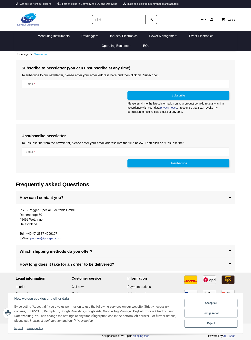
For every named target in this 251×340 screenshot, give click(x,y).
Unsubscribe (178, 163)
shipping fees (141, 335)
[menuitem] (53, 36)
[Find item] (151, 19)
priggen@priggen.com (45, 238)
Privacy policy (35, 328)
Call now (78, 286)
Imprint (18, 328)
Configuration (211, 313)
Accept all (211, 303)
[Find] (119, 19)
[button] (211, 19)
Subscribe (178, 95)
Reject (211, 323)
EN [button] (203, 19)
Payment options (139, 286)
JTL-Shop (229, 335)
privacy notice (168, 107)
